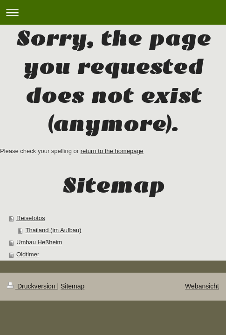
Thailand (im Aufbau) (54, 230)
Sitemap (72, 286)
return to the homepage (112, 150)
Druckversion (32, 286)
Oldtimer (27, 254)
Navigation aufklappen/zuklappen (113, 12)
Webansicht (202, 286)
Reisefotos (30, 217)
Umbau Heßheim (39, 242)
